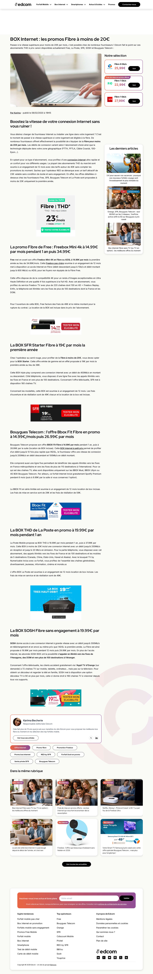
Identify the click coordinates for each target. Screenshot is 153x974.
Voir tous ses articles (25, 738)
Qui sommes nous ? (105, 932)
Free (59, 919)
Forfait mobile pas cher (28, 919)
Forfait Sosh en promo (70, 754)
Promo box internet (22, 754)
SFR (58, 932)
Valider (126, 898)
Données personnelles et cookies (112, 923)
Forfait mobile (24, 936)
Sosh (59, 953)
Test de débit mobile (27, 949)
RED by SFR (46, 754)
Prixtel (60, 940)
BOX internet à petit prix (72, 448)
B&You (60, 949)
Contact (100, 936)
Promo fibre (41, 747)
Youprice (61, 958)
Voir (134, 68)
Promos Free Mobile (27, 932)
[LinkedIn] (97, 738)
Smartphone (23, 945)
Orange (60, 927)
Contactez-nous (129, 4)
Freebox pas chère (55, 263)
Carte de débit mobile (27, 953)
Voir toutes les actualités (76, 864)
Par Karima (15, 113)
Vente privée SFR (21, 761)
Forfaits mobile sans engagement (33, 927)
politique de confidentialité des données (112, 904)
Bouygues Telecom (47, 761)
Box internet (23, 940)
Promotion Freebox (65, 747)
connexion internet (76, 159)
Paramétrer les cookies (107, 927)
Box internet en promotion (29, 923)
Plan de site (101, 940)
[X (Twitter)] (91, 738)
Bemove (53, 965)
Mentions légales (104, 919)
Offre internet (20, 747)
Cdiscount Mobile (65, 936)
